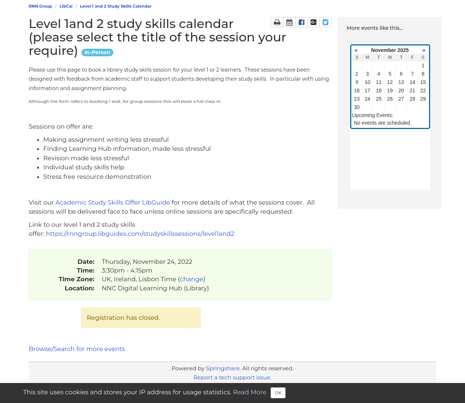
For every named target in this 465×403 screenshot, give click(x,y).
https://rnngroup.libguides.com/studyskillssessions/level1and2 (141, 233)
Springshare (223, 368)
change (191, 279)
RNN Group (40, 6)
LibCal (66, 6)
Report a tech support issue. (232, 377)
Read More (249, 392)
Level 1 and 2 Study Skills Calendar (115, 6)
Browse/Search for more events (77, 348)
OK (278, 392)
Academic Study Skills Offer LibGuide (114, 202)
